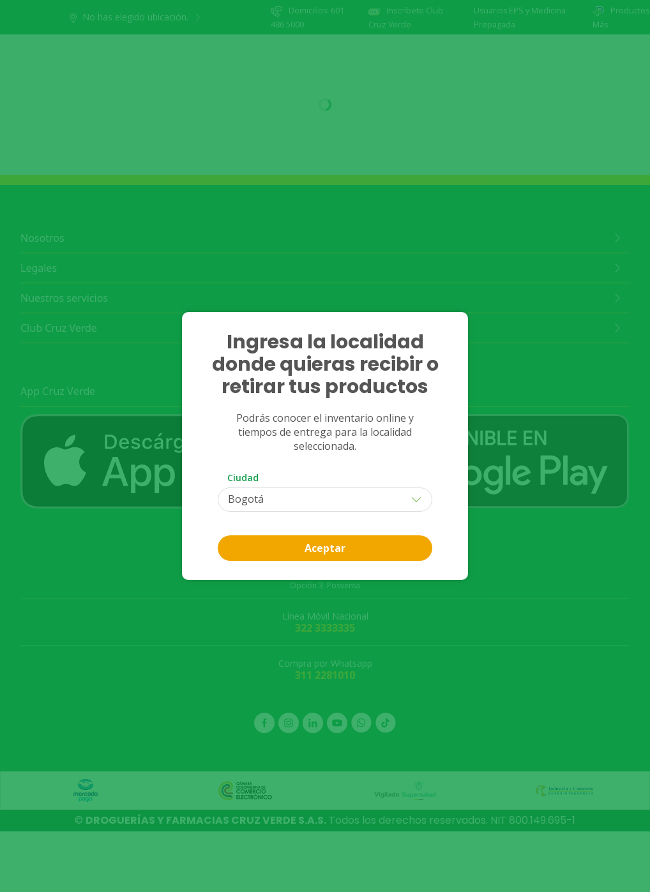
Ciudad (243, 478)
